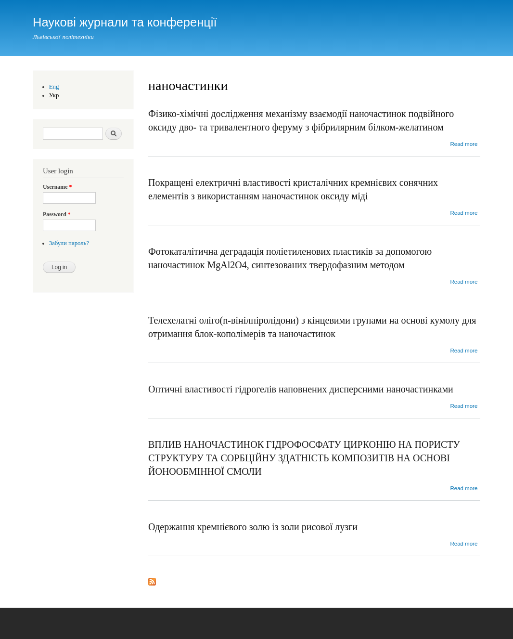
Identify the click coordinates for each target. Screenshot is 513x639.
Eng (54, 86)
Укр (54, 95)
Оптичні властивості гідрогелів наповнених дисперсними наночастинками (300, 389)
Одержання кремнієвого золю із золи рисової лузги (253, 527)
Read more (463, 144)
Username (57, 186)
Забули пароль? (69, 243)
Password (57, 214)
